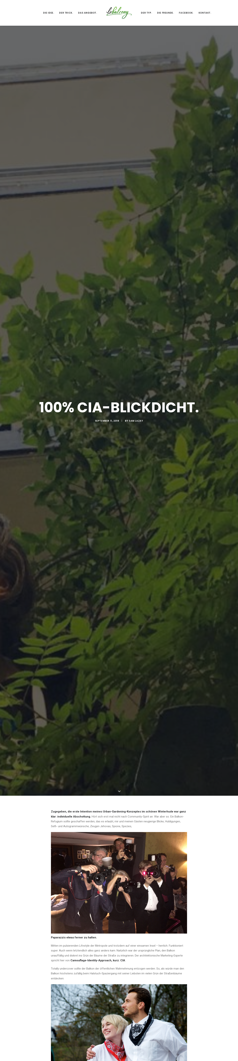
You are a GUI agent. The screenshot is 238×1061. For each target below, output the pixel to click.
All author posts (89, 742)
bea (73, 814)
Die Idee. (48, 12)
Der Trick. (66, 12)
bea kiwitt (77, 917)
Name (56, 1056)
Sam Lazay (136, 143)
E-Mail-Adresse (109, 1056)
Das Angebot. (87, 12)
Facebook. (186, 12)
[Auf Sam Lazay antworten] (184, 871)
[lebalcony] (119, 13)
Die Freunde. (165, 12)
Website (150, 1056)
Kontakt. (205, 12)
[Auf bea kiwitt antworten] (184, 918)
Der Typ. (146, 12)
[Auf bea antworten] (184, 815)
